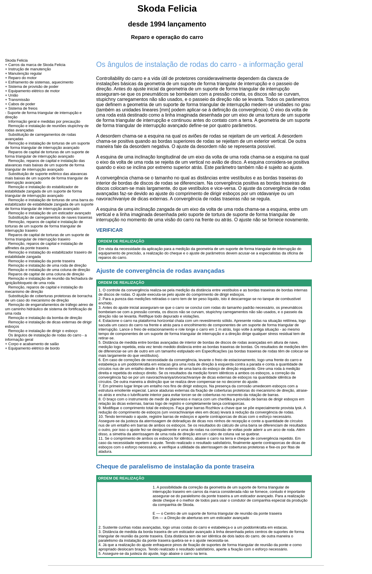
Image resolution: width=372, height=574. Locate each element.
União (13, 95)
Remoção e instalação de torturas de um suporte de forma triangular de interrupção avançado (47, 145)
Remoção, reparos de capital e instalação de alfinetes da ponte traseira (44, 245)
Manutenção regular (25, 73)
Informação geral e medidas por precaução (44, 121)
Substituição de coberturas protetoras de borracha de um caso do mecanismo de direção (48, 298)
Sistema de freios (22, 108)
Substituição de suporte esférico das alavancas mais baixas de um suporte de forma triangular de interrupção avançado (46, 178)
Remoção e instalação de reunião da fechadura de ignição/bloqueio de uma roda (49, 280)
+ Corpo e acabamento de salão (32, 344)
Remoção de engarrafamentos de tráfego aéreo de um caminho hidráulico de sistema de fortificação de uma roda (49, 308)
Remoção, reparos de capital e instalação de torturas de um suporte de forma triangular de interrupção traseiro (44, 226)
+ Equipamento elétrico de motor (32, 91)
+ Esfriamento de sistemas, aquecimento (39, 82)
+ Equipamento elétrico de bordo (32, 348)
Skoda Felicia (16, 60)
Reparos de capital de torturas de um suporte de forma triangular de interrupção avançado (47, 154)
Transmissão (19, 99)
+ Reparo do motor (21, 78)
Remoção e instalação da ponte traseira (41, 261)
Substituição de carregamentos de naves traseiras (50, 217)
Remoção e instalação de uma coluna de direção (49, 270)
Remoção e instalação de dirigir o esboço (42, 331)
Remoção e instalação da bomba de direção (45, 317)
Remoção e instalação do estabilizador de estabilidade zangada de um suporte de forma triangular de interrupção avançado (43, 191)
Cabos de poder (21, 104)
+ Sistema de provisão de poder (31, 86)
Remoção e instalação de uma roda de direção (47, 265)
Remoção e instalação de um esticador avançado (49, 213)
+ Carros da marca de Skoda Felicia (35, 65)
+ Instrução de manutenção (28, 69)
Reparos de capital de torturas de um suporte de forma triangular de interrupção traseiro (47, 237)
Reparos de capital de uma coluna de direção (46, 274)
